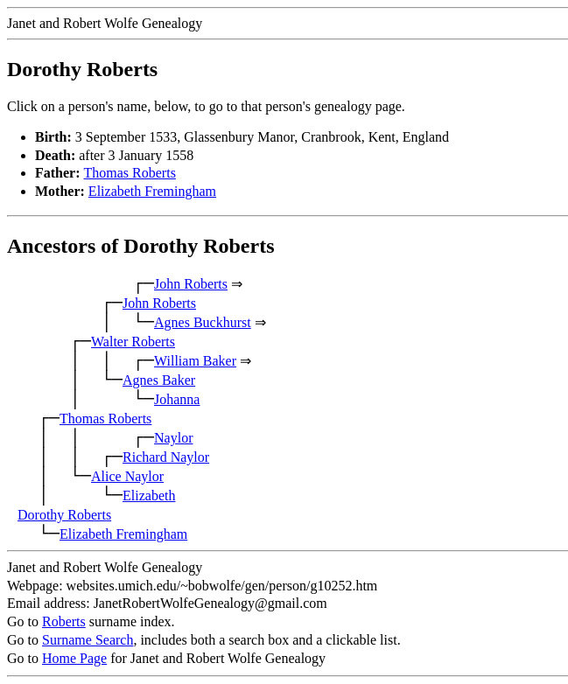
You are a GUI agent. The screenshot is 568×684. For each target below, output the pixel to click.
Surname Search (87, 639)
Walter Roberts (133, 341)
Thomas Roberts (130, 172)
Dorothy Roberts (64, 514)
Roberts (64, 621)
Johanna (177, 399)
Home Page (74, 658)
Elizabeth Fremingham (152, 191)
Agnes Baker (159, 380)
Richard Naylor (166, 457)
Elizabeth (149, 495)
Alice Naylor (127, 476)
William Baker (195, 360)
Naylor (173, 437)
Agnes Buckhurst (202, 322)
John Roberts (191, 283)
